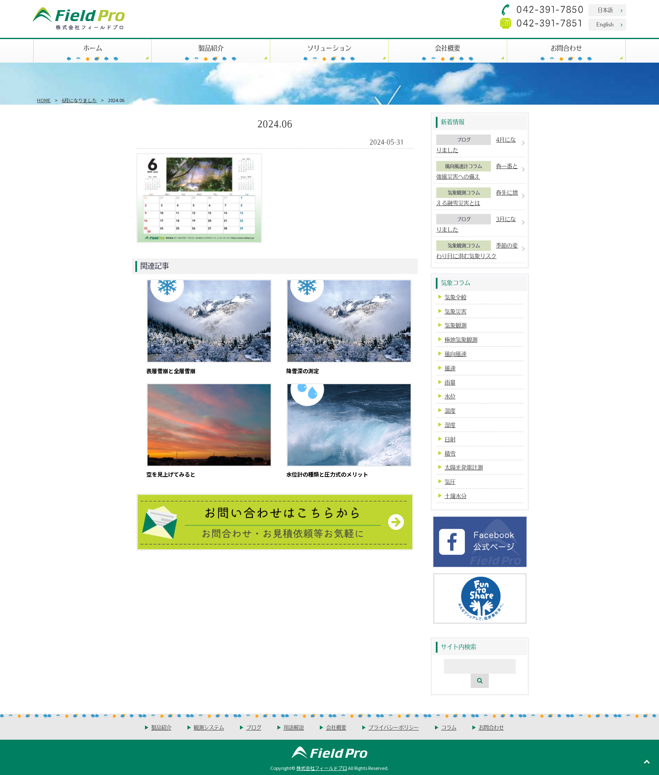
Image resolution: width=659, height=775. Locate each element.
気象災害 (456, 311)
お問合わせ (566, 48)
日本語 (605, 10)
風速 (450, 368)
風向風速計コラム (463, 166)
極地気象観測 (461, 339)
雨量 (450, 382)
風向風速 (456, 353)
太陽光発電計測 (464, 467)
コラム (448, 727)
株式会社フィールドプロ (321, 767)
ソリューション (329, 48)
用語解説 (294, 727)
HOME (43, 100)
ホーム (92, 48)
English (605, 24)
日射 (450, 439)
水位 (450, 396)
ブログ (464, 139)
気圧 (450, 481)
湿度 (450, 424)
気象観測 (456, 325)
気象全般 (456, 297)
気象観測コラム (464, 192)
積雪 (450, 453)
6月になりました (79, 100)
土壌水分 (456, 495)
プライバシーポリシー (394, 727)
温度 (450, 410)
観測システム (209, 727)
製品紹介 (211, 48)
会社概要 (447, 48)
